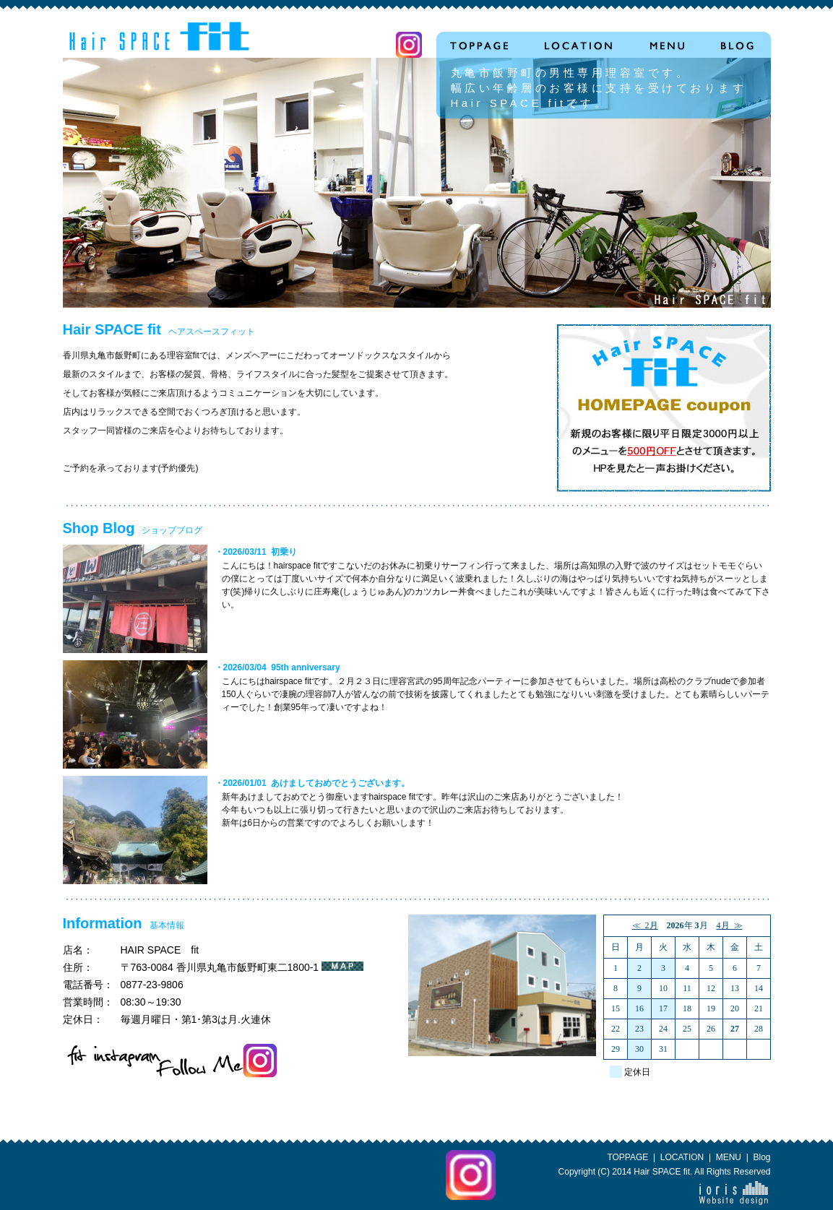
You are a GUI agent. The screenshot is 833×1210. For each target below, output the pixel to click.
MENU (728, 1157)
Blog (761, 1157)
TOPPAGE (627, 1157)
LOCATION (682, 1157)
